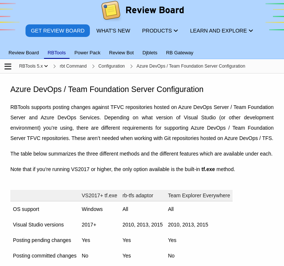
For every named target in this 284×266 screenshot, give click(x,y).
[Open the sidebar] (8, 67)
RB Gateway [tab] (179, 52)
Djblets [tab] (149, 52)
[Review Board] (142, 12)
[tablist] (142, 48)
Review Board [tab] (24, 52)
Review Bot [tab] (121, 52)
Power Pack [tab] (87, 52)
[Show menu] (46, 66)
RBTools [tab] (57, 52)
